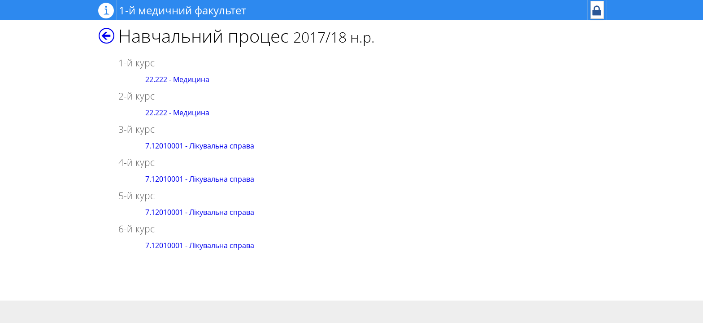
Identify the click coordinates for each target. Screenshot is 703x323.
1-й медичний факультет (182, 10)
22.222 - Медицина (177, 79)
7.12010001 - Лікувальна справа (199, 146)
